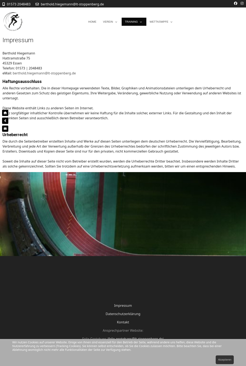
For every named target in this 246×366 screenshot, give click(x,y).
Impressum (123, 305)
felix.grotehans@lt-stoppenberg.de (135, 338)
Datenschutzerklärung (123, 314)
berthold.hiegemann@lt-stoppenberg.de (72, 4)
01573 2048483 (19, 4)
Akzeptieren (224, 359)
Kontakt (123, 322)
